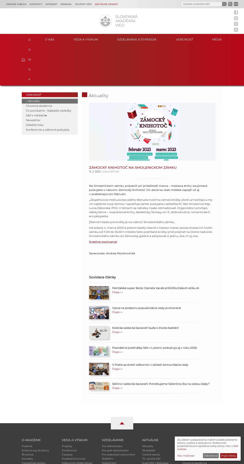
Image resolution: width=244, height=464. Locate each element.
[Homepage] (105, 21)
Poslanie (27, 405)
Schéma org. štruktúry (35, 409)
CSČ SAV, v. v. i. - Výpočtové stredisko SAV (71, 460)
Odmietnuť (211, 455)
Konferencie (69, 409)
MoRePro (107, 418)
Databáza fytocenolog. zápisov (200, 414)
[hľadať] (198, 4)
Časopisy (67, 414)
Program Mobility (112, 426)
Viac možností (185, 455)
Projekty (67, 405)
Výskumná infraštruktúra (77, 422)
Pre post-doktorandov (115, 409)
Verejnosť (184, 39)
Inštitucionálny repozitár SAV (199, 405)
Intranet (51, 4)
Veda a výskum (86, 39)
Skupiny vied (83, 4)
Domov (28, 39)
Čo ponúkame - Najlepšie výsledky (48, 69)
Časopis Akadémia (193, 418)
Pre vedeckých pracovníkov (118, 414)
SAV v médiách (36, 74)
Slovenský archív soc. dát (197, 409)
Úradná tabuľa (151, 414)
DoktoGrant (109, 422)
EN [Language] (236, 4)
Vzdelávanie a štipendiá (137, 39)
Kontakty (36, 4)
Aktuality (34, 60)
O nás (49, 39)
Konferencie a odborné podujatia (47, 89)
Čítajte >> (117, 251)
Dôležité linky (35, 84)
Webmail (66, 4)
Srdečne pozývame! (103, 201)
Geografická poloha (34, 422)
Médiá (217, 39)
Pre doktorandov (112, 405)
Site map (170, 460)
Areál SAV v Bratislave (155, 422)
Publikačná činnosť (73, 418)
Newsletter (33, 79)
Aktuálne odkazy (106, 4)
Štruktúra (27, 414)
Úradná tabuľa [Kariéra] (16, 4)
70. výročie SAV (151, 418)
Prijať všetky (228, 455)
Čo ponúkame (151, 426)
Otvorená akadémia (39, 65)
